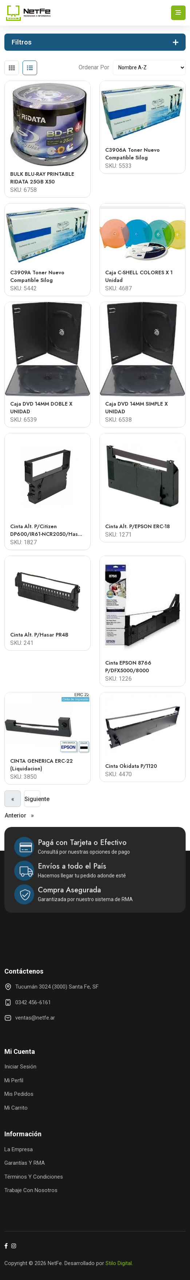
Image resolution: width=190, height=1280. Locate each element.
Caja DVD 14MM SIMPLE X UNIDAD (136, 407)
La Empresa (18, 1149)
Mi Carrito (16, 1108)
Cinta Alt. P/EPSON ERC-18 (137, 526)
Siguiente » (32, 801)
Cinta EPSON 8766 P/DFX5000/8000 (128, 666)
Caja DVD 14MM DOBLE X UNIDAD (41, 407)
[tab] (11, 68)
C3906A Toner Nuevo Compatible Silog (132, 153)
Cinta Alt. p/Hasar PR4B (39, 634)
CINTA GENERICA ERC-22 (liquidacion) (41, 764)
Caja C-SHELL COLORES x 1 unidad (139, 276)
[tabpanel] (95, 430)
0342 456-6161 (33, 1002)
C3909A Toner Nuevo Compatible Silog (37, 276)
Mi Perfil (13, 1080)
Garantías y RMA (24, 1163)
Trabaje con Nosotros (31, 1190)
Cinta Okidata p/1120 (131, 766)
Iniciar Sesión (20, 1066)
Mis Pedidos (18, 1094)
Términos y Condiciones (33, 1176)
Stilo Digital (119, 1263)
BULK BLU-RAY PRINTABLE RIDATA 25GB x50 (42, 177)
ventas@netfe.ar (35, 1017)
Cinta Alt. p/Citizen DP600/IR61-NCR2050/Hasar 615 (46, 530)
